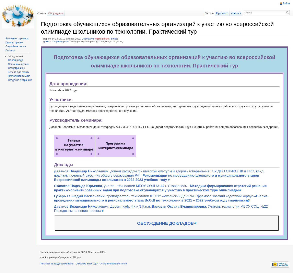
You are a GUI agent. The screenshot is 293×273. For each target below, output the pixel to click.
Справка (10, 50)
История (236, 13)
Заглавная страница (16, 38)
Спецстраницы (16, 68)
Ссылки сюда (15, 60)
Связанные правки (18, 64)
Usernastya (88, 38)
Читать (209, 13)
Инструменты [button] (15, 56)
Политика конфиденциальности (56, 263)
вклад (114, 38)
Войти (286, 3)
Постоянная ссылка (19, 76)
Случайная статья (15, 46)
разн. (47, 41)
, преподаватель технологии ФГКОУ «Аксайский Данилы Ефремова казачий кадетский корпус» (160, 198)
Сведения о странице (20, 80)
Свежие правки (14, 42)
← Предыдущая (60, 41)
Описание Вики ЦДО (86, 263)
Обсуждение (55, 13)
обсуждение (102, 38)
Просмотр (222, 13)
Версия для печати (18, 72)
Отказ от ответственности (113, 263)
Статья (41, 13)
